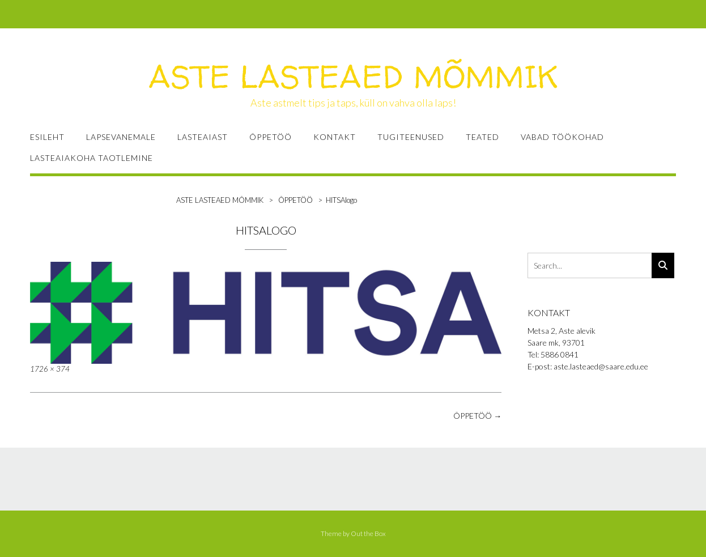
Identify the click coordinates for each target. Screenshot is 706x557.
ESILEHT (47, 137)
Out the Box (368, 533)
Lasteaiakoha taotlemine (91, 158)
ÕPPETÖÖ (270, 137)
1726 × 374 (50, 368)
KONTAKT (334, 137)
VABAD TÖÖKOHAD (562, 137)
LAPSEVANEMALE (121, 137)
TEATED (482, 137)
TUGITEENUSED (410, 137)
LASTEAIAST (202, 137)
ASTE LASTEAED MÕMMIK (353, 76)
